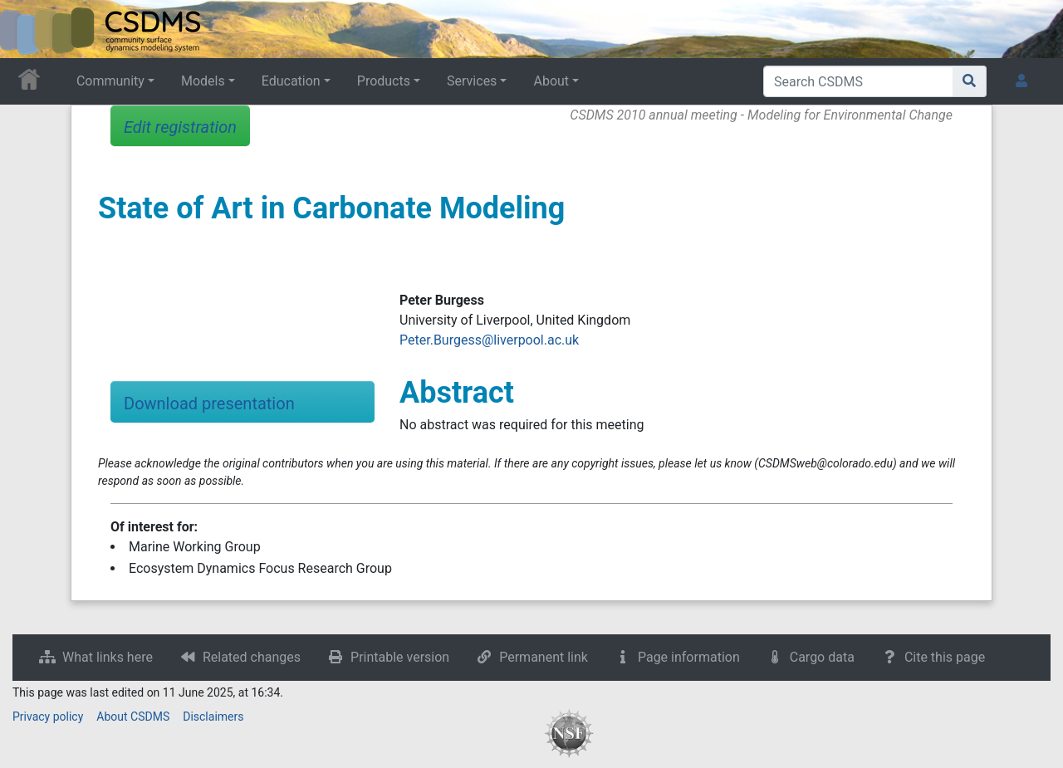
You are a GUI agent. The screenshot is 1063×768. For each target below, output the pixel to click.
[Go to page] (970, 81)
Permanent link (543, 657)
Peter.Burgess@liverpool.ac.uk (489, 340)
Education (291, 81)
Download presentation (209, 403)
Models (203, 81)
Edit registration (180, 127)
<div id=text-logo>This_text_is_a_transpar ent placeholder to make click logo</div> (26, 29)
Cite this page (944, 657)
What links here (107, 657)
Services (472, 81)
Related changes (252, 657)
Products (383, 81)
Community (110, 81)
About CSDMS (132, 716)
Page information (689, 657)
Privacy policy (47, 716)
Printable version (399, 657)
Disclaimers (213, 716)
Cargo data (822, 657)
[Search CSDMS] (858, 81)
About (551, 81)
